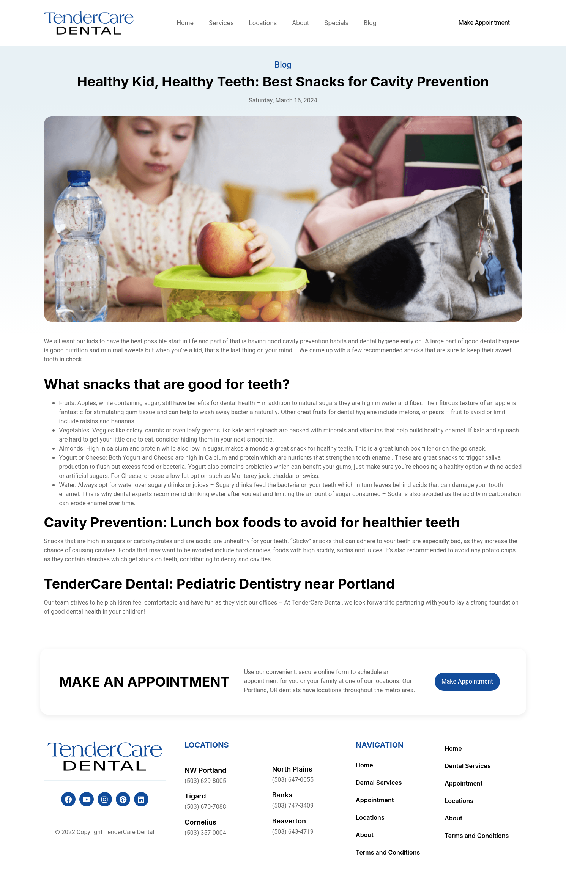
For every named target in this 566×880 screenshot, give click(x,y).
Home (185, 23)
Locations (263, 23)
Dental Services (379, 782)
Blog (370, 23)
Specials (336, 23)
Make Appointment (467, 681)
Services (221, 23)
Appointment (375, 800)
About (300, 23)
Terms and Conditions (388, 852)
